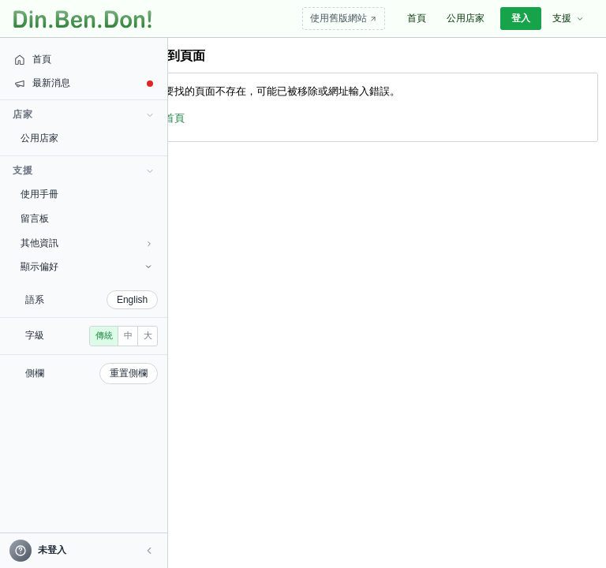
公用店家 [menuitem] (465, 18)
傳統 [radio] (40, 358)
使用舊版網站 (343, 18)
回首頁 (169, 118)
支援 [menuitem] (568, 18)
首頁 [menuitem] (416, 18)
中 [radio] (64, 358)
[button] (107, 550)
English (90, 299)
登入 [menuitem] (520, 18)
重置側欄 (87, 396)
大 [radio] (84, 358)
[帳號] (62, 550)
